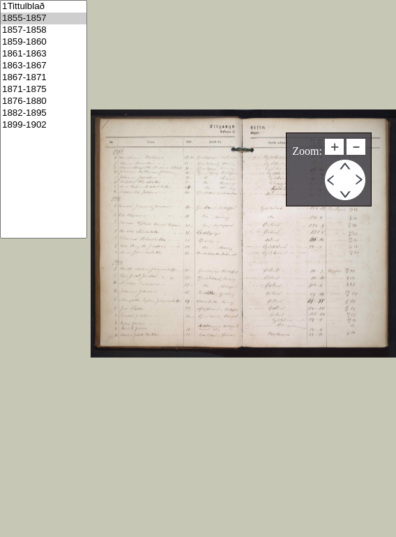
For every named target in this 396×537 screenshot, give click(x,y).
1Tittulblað (43, 7)
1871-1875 (43, 90)
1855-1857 (43, 18)
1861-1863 (43, 54)
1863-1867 (43, 66)
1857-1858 (43, 30)
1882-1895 (43, 113)
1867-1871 (43, 78)
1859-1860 (43, 42)
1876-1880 (43, 101)
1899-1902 (43, 125)
